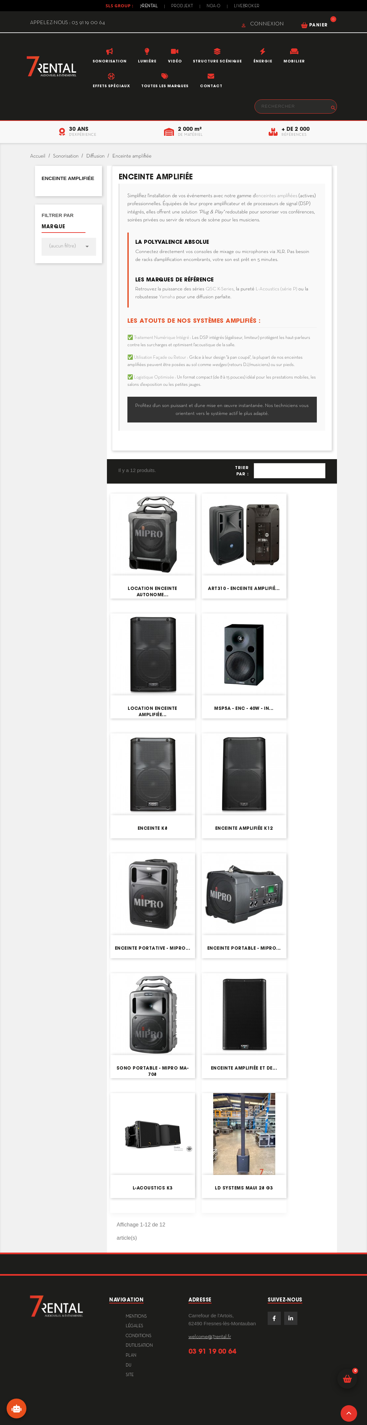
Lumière (147, 61)
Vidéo (175, 61)
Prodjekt (182, 6)
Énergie (262, 61)
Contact (211, 86)
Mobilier (294, 61)
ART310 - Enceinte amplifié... (244, 588)
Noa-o (213, 6)
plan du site (131, 1365)
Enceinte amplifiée (68, 178)
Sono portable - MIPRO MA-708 (153, 1071)
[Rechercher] (295, 106)
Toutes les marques (164, 86)
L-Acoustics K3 (153, 1188)
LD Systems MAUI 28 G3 (244, 1188)
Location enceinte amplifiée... (152, 711)
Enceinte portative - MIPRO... (152, 948)
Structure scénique (217, 61)
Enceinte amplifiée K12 (244, 828)
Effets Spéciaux (111, 86)
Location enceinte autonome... (152, 591)
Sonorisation (110, 61)
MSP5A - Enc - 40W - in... (244, 708)
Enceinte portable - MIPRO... (244, 948)
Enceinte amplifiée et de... (244, 1068)
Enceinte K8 (153, 828)
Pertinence (289, 471)
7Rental (148, 6)
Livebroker (247, 6)
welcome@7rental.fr (209, 1336)
